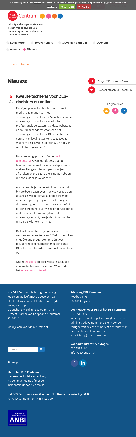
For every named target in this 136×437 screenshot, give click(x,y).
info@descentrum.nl (83, 352)
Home (13, 64)
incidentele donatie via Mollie (26, 385)
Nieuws (32, 49)
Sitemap (13, 362)
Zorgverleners (45, 42)
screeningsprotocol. (33, 270)
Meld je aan (15, 327)
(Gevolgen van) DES (76, 42)
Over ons (104, 42)
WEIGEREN (83, 6)
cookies (37, 2)
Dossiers (30, 262)
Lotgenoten (19, 42)
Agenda (15, 49)
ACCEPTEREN (67, 6)
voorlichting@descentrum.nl (88, 335)
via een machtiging (19, 380)
